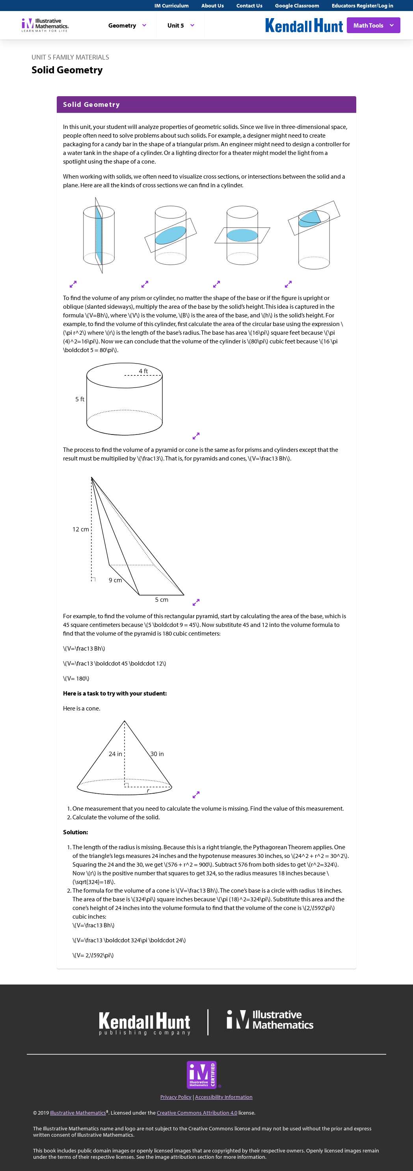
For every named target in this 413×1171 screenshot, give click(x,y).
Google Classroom (297, 5)
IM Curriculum (171, 5)
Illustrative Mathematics (78, 1112)
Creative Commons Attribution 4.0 (197, 1112)
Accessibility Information (224, 1096)
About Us (212, 5)
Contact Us (249, 5)
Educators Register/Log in (362, 5)
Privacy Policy (176, 1096)
